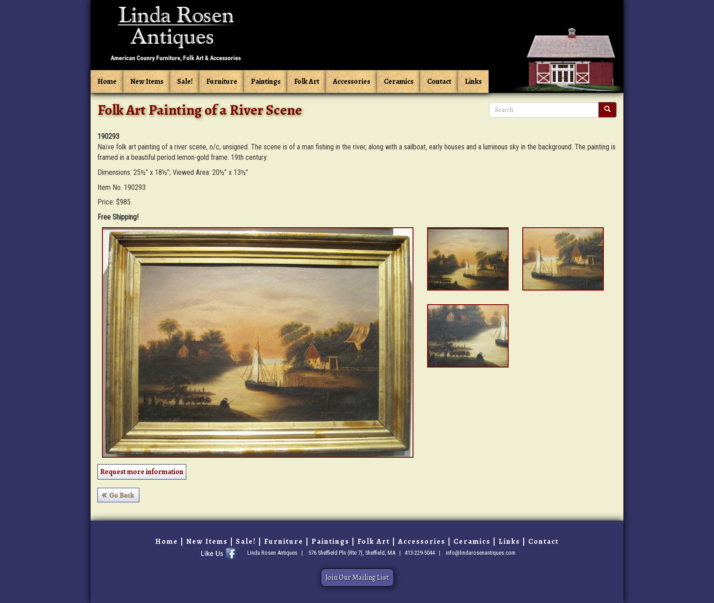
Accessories (351, 82)
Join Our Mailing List (357, 577)
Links (473, 82)
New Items (146, 82)
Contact (439, 82)
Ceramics (398, 82)
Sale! (185, 82)
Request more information (142, 472)
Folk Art (306, 82)
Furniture (221, 82)
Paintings (265, 82)
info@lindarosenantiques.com (480, 552)
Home (107, 82)
